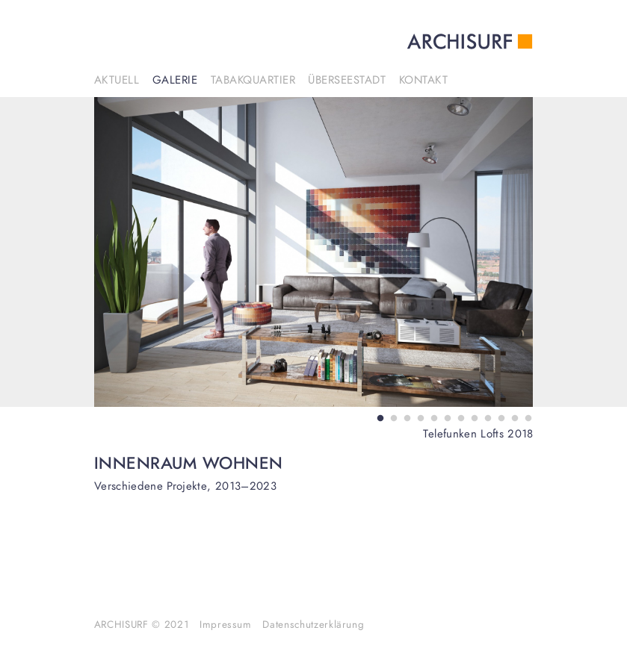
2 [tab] (391, 417)
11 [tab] (512, 417)
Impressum (226, 625)
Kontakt (423, 80)
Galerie (175, 80)
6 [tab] (445, 417)
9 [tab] (485, 417)
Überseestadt (347, 80)
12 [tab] (526, 417)
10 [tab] (499, 417)
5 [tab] (432, 417)
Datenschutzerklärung (313, 625)
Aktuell (117, 80)
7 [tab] (459, 417)
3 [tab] (405, 417)
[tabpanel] (314, 252)
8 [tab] (472, 417)
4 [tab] (418, 417)
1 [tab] (378, 417)
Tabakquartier (253, 80)
